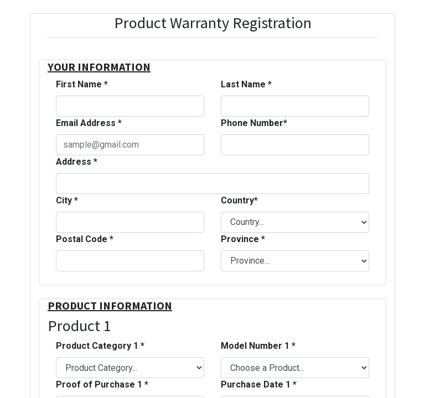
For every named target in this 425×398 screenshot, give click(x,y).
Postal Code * (84, 239)
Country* (239, 200)
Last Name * (246, 84)
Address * (76, 161)
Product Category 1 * (100, 346)
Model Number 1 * (258, 346)
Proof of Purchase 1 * (102, 384)
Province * (243, 239)
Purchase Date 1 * (259, 384)
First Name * (82, 84)
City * (67, 200)
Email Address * (89, 123)
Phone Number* (254, 123)
